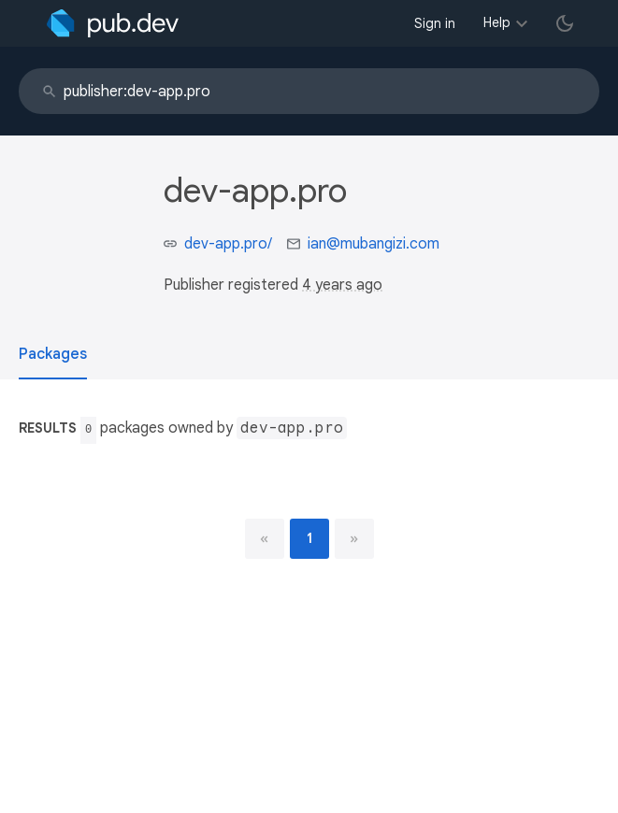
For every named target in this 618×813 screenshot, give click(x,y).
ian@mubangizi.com (373, 244)
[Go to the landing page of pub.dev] (113, 23)
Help (496, 22)
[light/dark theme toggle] (564, 23)
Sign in (434, 23)
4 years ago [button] (342, 285)
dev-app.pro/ (228, 244)
